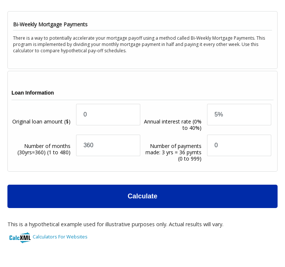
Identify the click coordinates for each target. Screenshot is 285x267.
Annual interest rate (173, 124)
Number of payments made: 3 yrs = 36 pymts (173, 152)
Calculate (142, 196)
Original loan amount (41, 127)
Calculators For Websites (60, 236)
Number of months (44, 155)
